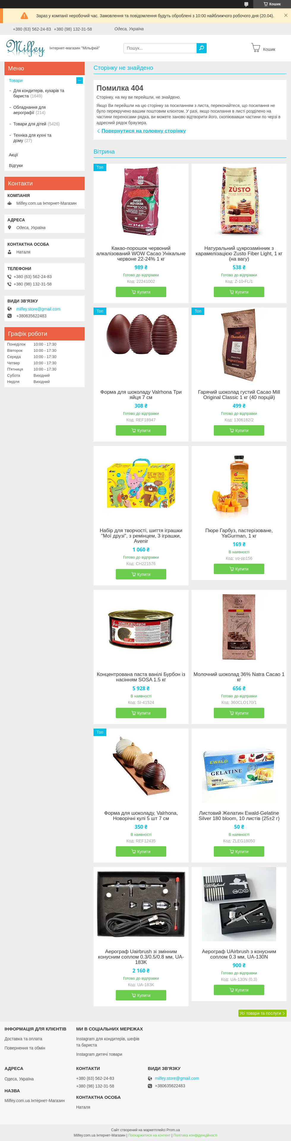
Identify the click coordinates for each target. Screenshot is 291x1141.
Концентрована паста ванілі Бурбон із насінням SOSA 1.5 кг (141, 677)
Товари (16, 80)
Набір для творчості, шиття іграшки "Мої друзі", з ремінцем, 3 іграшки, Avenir (141, 536)
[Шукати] (202, 48)
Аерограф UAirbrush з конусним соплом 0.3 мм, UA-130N (239, 954)
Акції (13, 154)
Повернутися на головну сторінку (144, 131)
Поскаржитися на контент (149, 1135)
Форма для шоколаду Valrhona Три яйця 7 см (141, 395)
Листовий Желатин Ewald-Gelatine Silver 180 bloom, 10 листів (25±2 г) (239, 816)
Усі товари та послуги (260, 1013)
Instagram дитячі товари (99, 1054)
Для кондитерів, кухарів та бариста (38, 93)
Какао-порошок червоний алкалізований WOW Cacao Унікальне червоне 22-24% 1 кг (141, 254)
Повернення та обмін (24, 1048)
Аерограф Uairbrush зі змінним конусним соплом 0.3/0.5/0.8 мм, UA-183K (141, 957)
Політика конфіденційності (195, 1135)
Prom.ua (173, 1130)
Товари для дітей (29, 124)
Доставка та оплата (23, 1038)
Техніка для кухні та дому (32, 138)
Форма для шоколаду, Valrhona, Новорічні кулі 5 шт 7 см (141, 816)
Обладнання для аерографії (29, 110)
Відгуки (16, 165)
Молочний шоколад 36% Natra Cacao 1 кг (239, 677)
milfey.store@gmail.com (38, 309)
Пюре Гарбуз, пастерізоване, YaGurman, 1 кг (239, 533)
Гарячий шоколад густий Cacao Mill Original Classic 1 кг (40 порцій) (239, 395)
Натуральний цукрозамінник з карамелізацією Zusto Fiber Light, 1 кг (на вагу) (239, 254)
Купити (144, 292)
